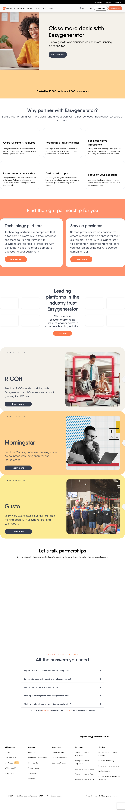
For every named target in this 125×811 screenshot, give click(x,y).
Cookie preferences (54, 796)
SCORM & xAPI (10, 769)
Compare (79, 747)
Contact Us (32, 774)
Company (32, 747)
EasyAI (7, 753)
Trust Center (33, 763)
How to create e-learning (109, 766)
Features (37, 8)
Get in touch (57, 54)
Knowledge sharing (106, 761)
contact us (67, 711)
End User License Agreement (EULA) (30, 796)
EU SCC (10, 796)
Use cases (30, 8)
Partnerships (98, 2)
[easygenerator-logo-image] (7, 8)
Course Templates (59, 758)
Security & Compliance (37, 758)
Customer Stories (59, 763)
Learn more (16, 259)
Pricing (44, 8)
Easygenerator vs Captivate (82, 762)
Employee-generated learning (108, 754)
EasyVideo (12, 763)
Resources (56, 747)
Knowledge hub (58, 753)
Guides (102, 747)
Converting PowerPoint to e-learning (109, 778)
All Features (10, 747)
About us (118, 2)
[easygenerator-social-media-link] (100, 786)
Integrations (9, 774)
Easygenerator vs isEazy (85, 769)
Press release (33, 769)
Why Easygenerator (19, 8)
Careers (108, 2)
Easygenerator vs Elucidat (85, 780)
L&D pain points (105, 772)
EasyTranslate (10, 758)
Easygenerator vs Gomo (85, 775)
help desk (46, 711)
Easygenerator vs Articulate (82, 754)
